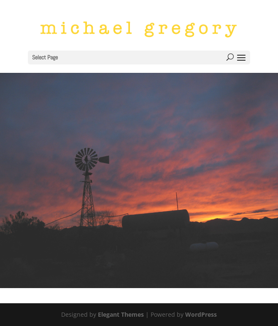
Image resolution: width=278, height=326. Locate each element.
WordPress (201, 314)
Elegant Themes (121, 314)
